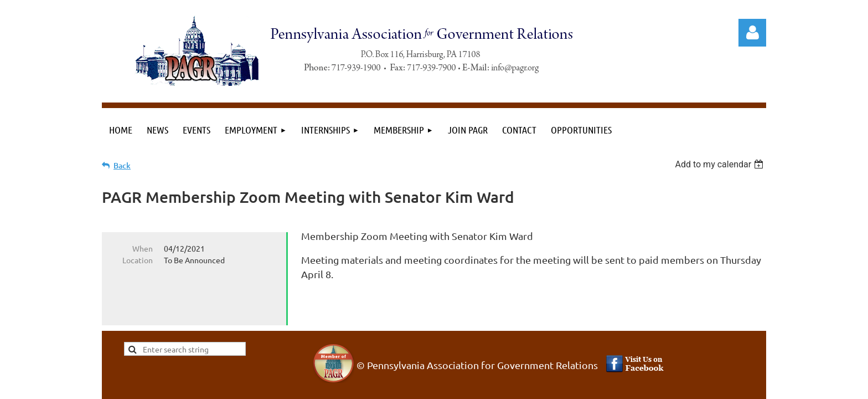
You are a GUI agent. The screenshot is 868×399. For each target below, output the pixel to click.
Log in (752, 33)
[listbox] (720, 164)
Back (122, 165)
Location (137, 260)
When (142, 248)
